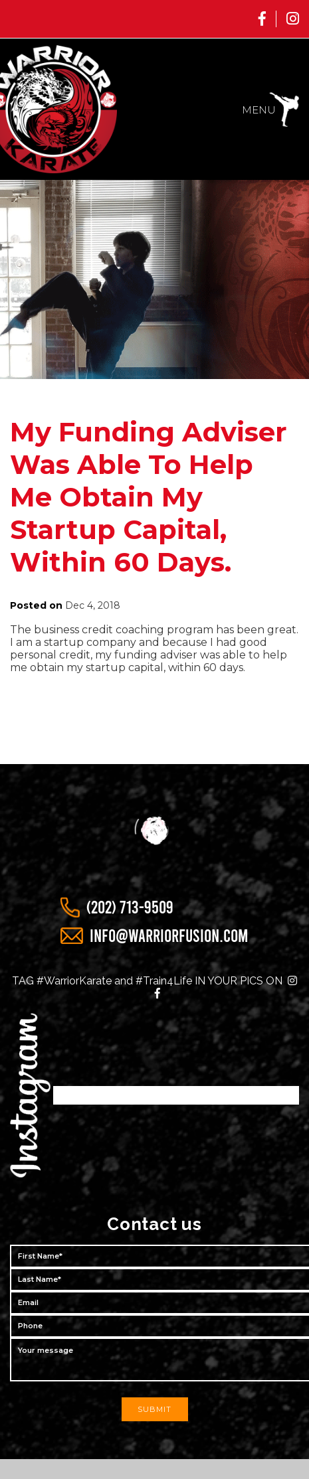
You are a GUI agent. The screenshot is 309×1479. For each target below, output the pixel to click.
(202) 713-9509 (129, 907)
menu (259, 110)
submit (154, 1409)
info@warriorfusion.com (169, 936)
